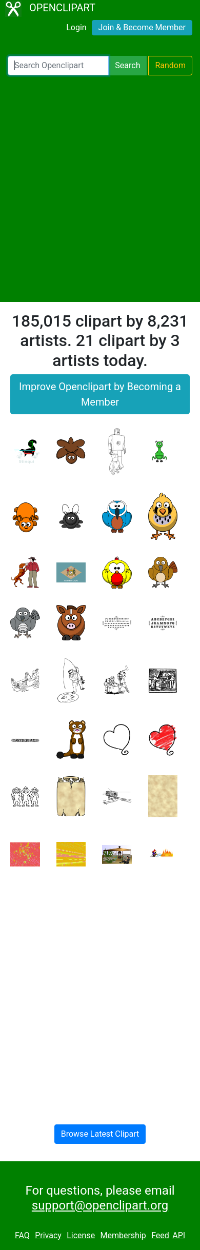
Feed (160, 1235)
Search (127, 65)
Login (76, 27)
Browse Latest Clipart (100, 1134)
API (178, 1235)
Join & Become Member (142, 27)
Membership (123, 1235)
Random (170, 65)
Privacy (48, 1235)
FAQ (22, 1235)
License (81, 1235)
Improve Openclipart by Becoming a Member (100, 394)
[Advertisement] (100, 189)
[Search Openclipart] (58, 65)
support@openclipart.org (100, 1205)
